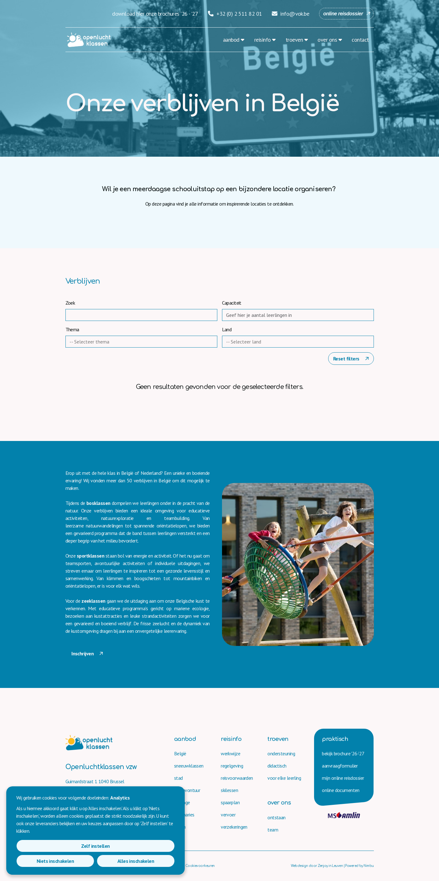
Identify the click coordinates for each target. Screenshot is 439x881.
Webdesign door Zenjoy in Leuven (317, 866)
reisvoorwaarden (237, 778)
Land (227, 329)
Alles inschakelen (149, 861)
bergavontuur (187, 790)
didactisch (276, 766)
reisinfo (262, 39)
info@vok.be (290, 13)
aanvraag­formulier (340, 766)
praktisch (335, 739)
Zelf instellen (42, 861)
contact (360, 39)
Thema (72, 329)
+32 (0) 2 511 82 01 (235, 13)
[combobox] (143, 341)
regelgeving (232, 766)
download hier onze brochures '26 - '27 (155, 13)
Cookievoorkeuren (200, 866)
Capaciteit (231, 303)
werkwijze (230, 753)
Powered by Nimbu (359, 866)
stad (178, 778)
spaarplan (230, 802)
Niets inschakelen (95, 861)
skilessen (229, 790)
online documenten (340, 790)
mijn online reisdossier (343, 778)
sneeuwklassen (189, 766)
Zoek (70, 303)
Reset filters (346, 358)
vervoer (228, 814)
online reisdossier (343, 13)
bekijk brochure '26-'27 (343, 753)
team (272, 829)
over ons (327, 39)
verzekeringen (234, 827)
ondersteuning (281, 753)
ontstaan (276, 817)
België (180, 753)
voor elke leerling (284, 778)
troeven (294, 39)
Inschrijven (83, 653)
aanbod (231, 39)
